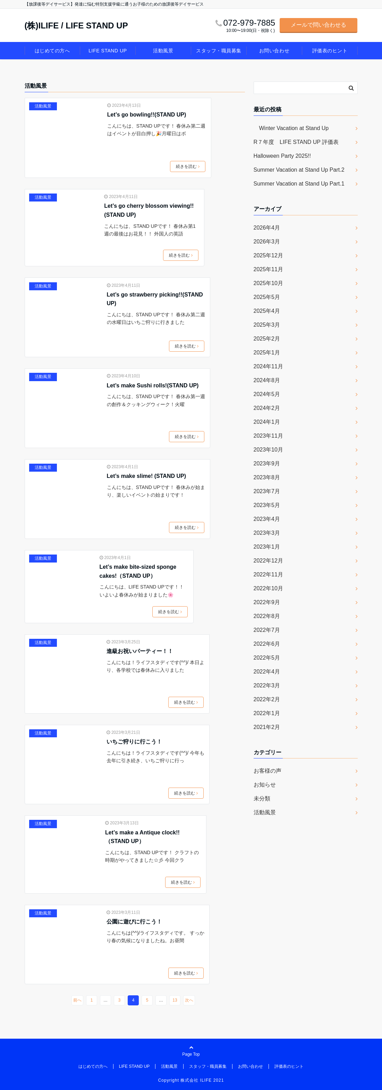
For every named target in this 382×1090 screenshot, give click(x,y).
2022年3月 (267, 685)
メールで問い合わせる (318, 25)
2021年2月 (267, 727)
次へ (189, 1000)
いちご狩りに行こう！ (134, 742)
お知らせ (265, 785)
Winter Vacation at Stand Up (291, 128)
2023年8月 (267, 477)
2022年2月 (267, 699)
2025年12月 (268, 255)
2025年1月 (267, 352)
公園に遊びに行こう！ (134, 922)
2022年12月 (268, 561)
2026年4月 (267, 228)
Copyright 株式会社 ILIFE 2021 (191, 1080)
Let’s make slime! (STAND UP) (146, 476)
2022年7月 (267, 630)
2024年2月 (267, 408)
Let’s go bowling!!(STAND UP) (146, 115)
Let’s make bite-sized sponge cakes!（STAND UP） (138, 571)
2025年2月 (267, 339)
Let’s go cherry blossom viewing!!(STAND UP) (149, 210)
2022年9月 (267, 602)
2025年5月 (267, 297)
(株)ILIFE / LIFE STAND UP (76, 26)
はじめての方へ (52, 50)
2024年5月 (267, 394)
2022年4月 (267, 672)
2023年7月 (267, 491)
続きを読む (188, 166)
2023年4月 (267, 519)
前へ (77, 1000)
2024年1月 (267, 422)
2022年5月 (267, 658)
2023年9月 (267, 463)
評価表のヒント (330, 50)
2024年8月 (267, 380)
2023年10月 (268, 450)
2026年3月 (267, 241)
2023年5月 (267, 505)
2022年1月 (267, 713)
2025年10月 (268, 283)
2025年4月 (267, 311)
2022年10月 (268, 588)
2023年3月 (267, 533)
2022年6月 (267, 644)
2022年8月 (267, 616)
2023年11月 (268, 436)
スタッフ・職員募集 (218, 50)
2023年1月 (267, 547)
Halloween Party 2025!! (282, 156)
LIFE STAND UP (107, 50)
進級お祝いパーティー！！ (140, 651)
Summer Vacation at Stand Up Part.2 (299, 170)
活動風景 (163, 50)
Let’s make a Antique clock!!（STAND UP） (142, 837)
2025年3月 (267, 325)
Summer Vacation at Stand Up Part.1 (299, 184)
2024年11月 (268, 366)
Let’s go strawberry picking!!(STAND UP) (155, 299)
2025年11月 (268, 269)
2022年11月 (268, 574)
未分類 (262, 798)
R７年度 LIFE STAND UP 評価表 (296, 142)
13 (174, 1000)
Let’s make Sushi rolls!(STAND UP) (153, 385)
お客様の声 (267, 771)
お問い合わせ (274, 50)
